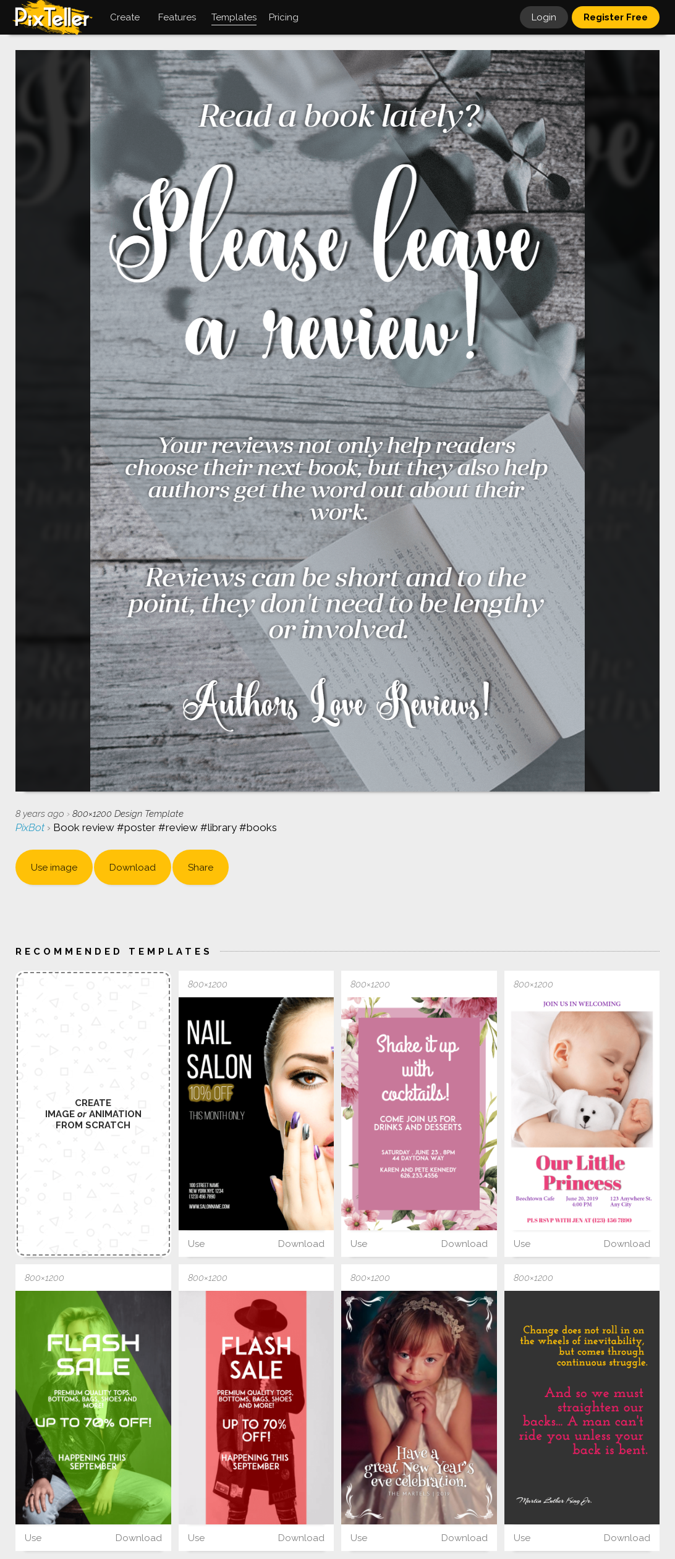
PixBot (31, 827)
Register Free (616, 17)
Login (544, 17)
